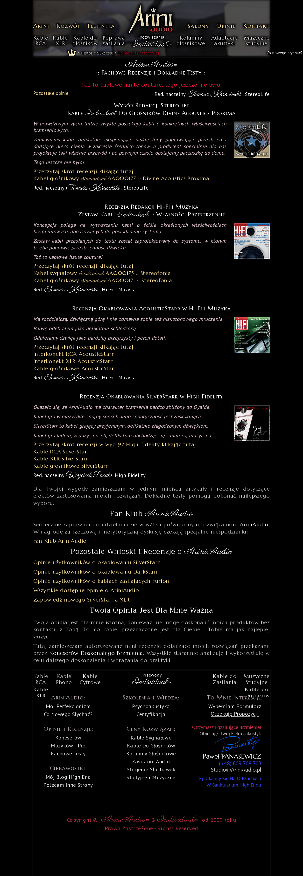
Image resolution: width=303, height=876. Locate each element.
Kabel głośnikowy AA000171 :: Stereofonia (102, 280)
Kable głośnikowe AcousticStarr (75, 368)
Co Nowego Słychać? (68, 714)
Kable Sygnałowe (151, 737)
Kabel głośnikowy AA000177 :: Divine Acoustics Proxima (121, 178)
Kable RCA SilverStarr (61, 451)
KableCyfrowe (90, 679)
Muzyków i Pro (68, 745)
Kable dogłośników (85, 41)
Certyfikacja (150, 714)
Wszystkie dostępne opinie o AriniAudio (86, 590)
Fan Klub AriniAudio (60, 541)
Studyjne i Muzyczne (151, 777)
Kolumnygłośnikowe (190, 41)
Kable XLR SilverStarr (60, 458)
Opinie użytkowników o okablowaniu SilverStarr (96, 562)
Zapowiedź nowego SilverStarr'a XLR (81, 599)
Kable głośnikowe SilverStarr (70, 466)
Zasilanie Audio (151, 761)
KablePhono (64, 679)
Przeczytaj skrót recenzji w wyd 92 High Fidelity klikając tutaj (114, 444)
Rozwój (67, 25)
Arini (41, 25)
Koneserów (68, 737)
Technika (101, 25)
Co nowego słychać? (285, 52)
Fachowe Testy (68, 753)
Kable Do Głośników (151, 745)
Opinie (226, 25)
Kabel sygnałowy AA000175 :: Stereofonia (102, 273)
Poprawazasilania (113, 41)
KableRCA (40, 41)
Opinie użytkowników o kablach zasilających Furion (101, 581)
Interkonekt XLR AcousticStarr (73, 361)
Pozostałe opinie (51, 93)
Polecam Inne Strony (68, 784)
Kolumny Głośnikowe (151, 753)
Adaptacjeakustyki (224, 41)
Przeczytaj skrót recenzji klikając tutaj (83, 171)
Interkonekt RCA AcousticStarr (73, 354)
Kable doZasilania (225, 679)
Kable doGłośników (256, 693)
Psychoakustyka (151, 706)
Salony (198, 25)
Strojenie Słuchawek (151, 769)
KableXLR (60, 41)
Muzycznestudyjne (257, 41)
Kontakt (256, 25)
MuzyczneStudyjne (257, 679)
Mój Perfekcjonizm (68, 706)
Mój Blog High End (68, 776)
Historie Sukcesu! (97, 53)
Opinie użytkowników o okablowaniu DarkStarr (95, 571)
